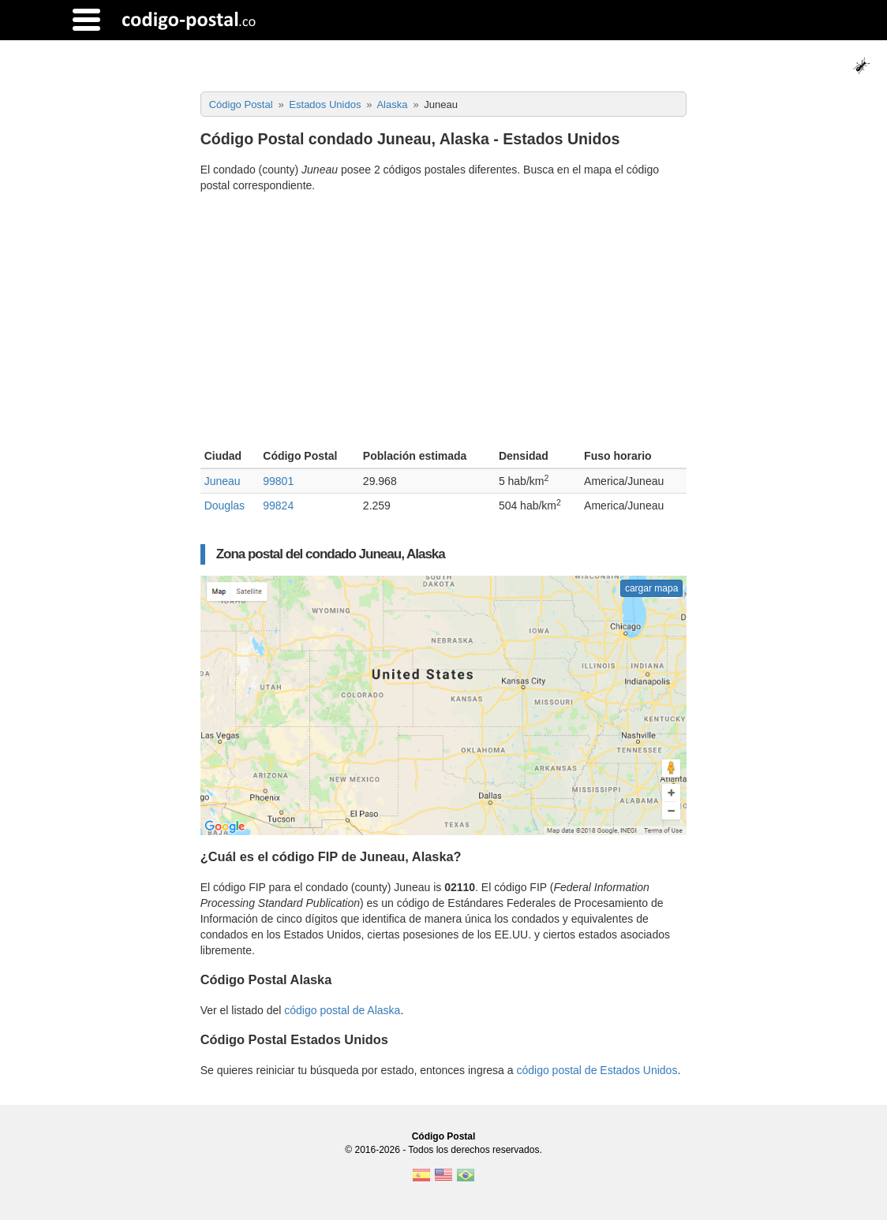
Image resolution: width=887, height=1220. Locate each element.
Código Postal (444, 1136)
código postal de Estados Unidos (596, 1070)
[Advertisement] (443, 322)
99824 (278, 505)
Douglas (224, 505)
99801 (278, 481)
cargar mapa (651, 588)
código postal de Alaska (342, 1010)
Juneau (222, 481)
